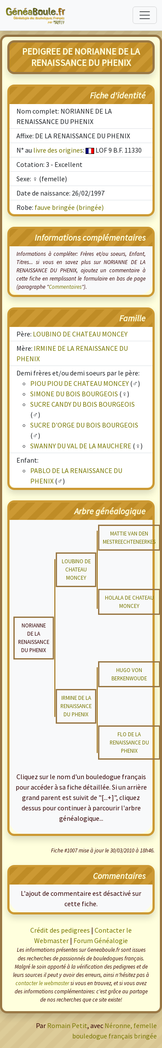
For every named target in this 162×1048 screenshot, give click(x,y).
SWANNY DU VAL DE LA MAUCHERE (80, 445)
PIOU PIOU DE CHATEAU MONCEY (79, 383)
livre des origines (58, 150)
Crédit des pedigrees (60, 930)
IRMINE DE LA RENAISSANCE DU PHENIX (76, 706)
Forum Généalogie (100, 940)
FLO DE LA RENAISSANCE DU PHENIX (129, 742)
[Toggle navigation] (145, 15)
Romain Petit (67, 1025)
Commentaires (65, 286)
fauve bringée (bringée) (69, 207)
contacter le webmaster (42, 982)
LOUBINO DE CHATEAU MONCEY (80, 334)
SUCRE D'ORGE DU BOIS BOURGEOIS (84, 425)
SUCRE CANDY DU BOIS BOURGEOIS (82, 404)
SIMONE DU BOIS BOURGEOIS (74, 393)
